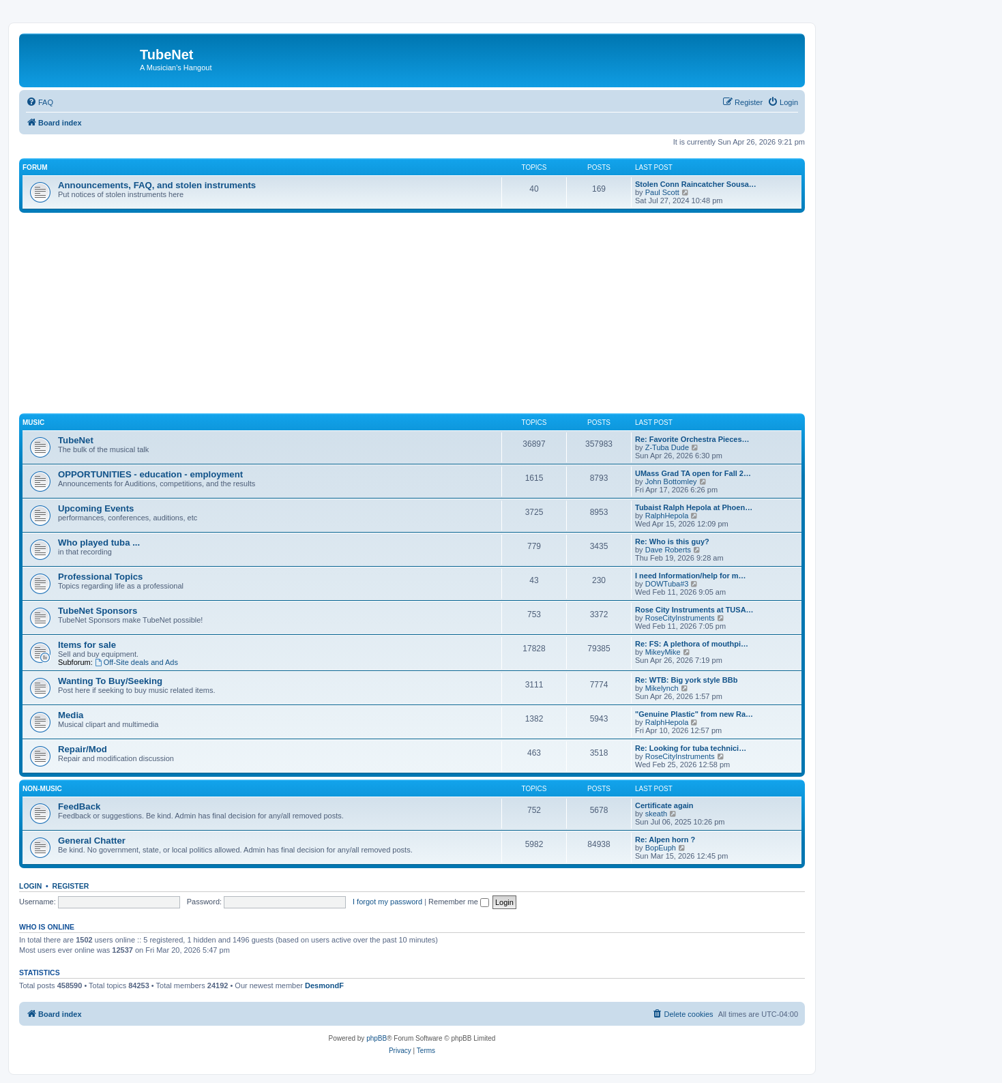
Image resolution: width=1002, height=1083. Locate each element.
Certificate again (664, 805)
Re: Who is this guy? (672, 541)
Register (71, 886)
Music (33, 422)
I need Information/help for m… (690, 576)
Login (30, 886)
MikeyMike (663, 652)
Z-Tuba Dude (667, 447)
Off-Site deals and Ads (136, 662)
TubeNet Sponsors (97, 611)
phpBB (376, 1038)
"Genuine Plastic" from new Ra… (694, 714)
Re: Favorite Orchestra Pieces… (692, 439)
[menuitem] (39, 102)
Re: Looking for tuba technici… (690, 748)
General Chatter (92, 840)
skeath (656, 814)
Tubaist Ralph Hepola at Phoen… (693, 507)
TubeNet (75, 440)
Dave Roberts (668, 550)
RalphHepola (667, 515)
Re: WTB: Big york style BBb (686, 680)
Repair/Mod (82, 749)
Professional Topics (100, 577)
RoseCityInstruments (680, 618)
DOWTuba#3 (667, 584)
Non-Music (42, 788)
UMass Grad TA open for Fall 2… (693, 473)
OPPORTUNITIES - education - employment (150, 474)
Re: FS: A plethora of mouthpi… (691, 644)
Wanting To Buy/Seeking (110, 681)
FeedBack (79, 806)
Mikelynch (662, 688)
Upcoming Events (96, 508)
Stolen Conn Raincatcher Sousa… (695, 184)
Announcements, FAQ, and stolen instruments (157, 185)
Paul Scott (662, 192)
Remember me (458, 901)
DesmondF (324, 985)
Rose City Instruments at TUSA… (694, 610)
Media (70, 715)
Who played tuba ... (99, 542)
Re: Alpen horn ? (665, 839)
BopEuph (660, 848)
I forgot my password (387, 901)
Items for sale (87, 645)
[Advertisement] (428, 315)
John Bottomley (671, 481)
